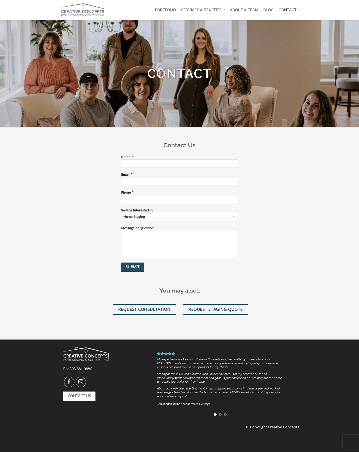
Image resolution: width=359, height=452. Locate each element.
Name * (179, 163)
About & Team (244, 10)
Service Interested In (179, 214)
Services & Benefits (203, 10)
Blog (268, 10)
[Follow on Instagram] (81, 382)
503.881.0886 (81, 368)
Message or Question (179, 243)
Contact (289, 10)
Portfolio (165, 10)
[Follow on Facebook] (69, 382)
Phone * (179, 198)
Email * (179, 180)
